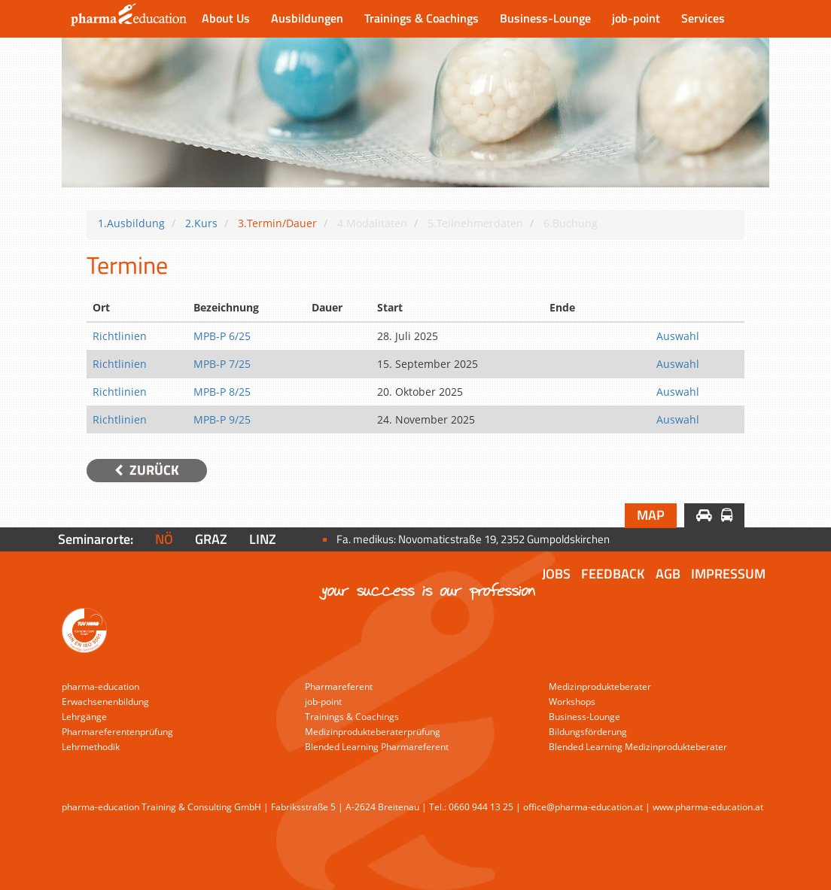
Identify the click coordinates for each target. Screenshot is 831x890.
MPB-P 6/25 (222, 336)
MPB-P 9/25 (222, 419)
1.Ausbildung (131, 223)
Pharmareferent (339, 686)
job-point (636, 18)
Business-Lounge (545, 18)
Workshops (572, 701)
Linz (262, 539)
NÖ (164, 539)
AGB (668, 573)
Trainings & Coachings (421, 18)
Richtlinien (120, 336)
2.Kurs (201, 223)
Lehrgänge (84, 716)
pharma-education (100, 686)
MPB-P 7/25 (222, 364)
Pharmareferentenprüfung (117, 731)
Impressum (728, 573)
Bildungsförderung (588, 731)
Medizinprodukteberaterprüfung (372, 731)
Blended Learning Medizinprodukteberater (638, 746)
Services (703, 18)
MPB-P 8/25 (222, 391)
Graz (211, 539)
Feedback (613, 573)
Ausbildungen (307, 18)
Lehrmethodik (91, 746)
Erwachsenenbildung (105, 701)
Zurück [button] (146, 470)
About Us (226, 18)
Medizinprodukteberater (600, 686)
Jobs (556, 573)
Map (651, 515)
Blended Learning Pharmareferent (377, 746)
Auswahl (677, 336)
